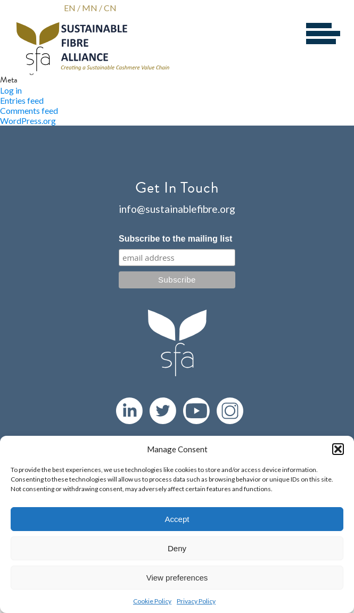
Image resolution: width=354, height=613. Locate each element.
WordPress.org (28, 120)
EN (70, 8)
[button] (338, 449)
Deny (177, 548)
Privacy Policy (196, 601)
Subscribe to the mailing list (175, 238)
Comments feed (29, 110)
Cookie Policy (152, 601)
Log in (11, 90)
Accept (177, 519)
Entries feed (22, 100)
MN (89, 8)
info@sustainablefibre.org (177, 209)
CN (110, 8)
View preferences (177, 577)
